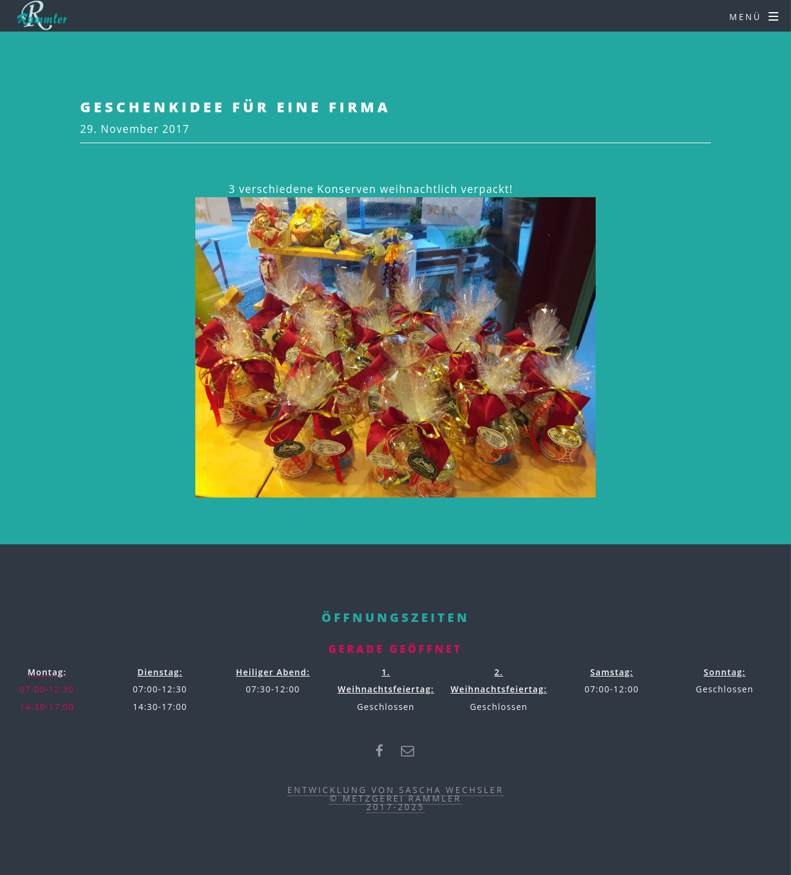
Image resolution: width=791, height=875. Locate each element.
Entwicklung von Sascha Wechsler (396, 790)
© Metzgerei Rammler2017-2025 (395, 802)
